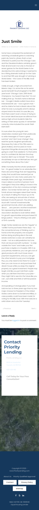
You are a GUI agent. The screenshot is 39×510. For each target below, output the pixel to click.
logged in (16, 320)
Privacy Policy (27, 482)
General (33, 47)
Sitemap (19, 488)
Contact (10, 482)
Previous (7, 308)
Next (34, 308)
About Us (7, 476)
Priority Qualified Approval (24, 476)
